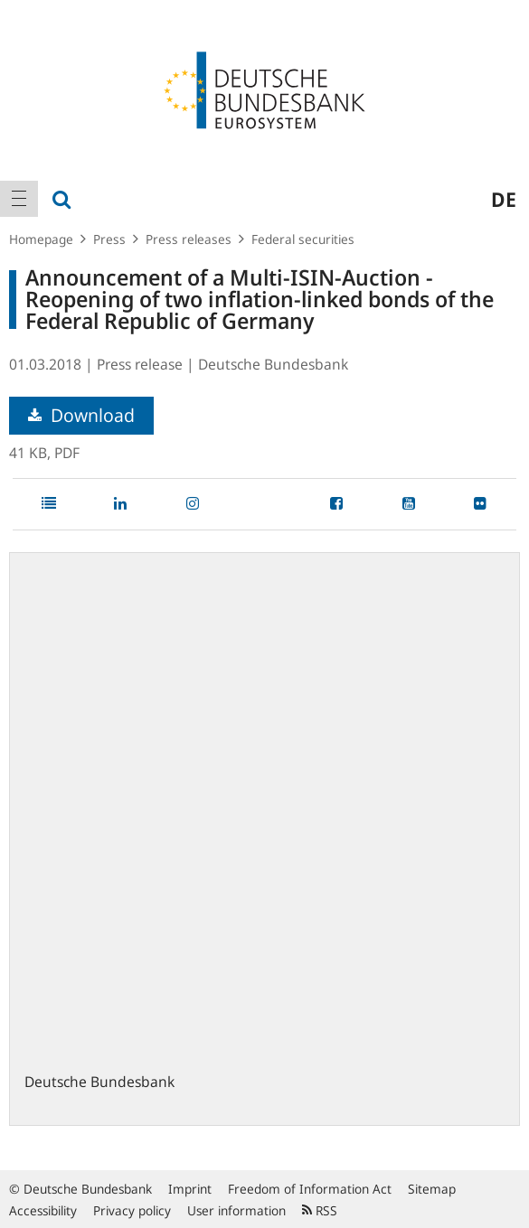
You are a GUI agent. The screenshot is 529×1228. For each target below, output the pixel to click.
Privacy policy (132, 1210)
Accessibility (43, 1210)
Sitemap (432, 1188)
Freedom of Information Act (310, 1188)
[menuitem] (19, 199)
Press (109, 239)
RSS (319, 1210)
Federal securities (302, 239)
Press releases (188, 239)
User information (236, 1210)
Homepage (41, 239)
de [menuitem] (503, 198)
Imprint (190, 1188)
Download (81, 415)
